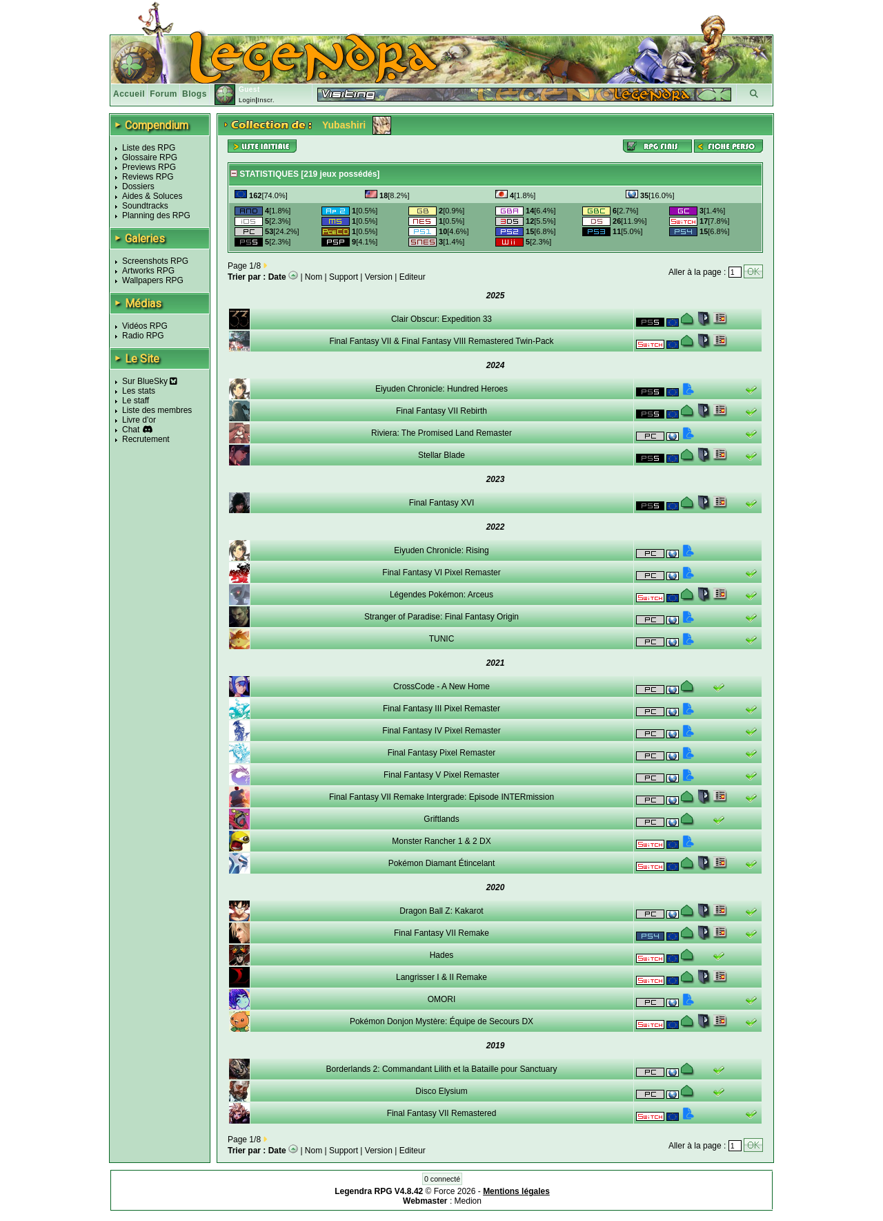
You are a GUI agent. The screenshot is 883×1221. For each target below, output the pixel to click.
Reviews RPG (148, 177)
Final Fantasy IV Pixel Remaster (441, 731)
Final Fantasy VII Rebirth (441, 411)
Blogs (194, 94)
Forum (163, 94)
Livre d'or (139, 420)
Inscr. (266, 100)
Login (247, 100)
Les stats (138, 391)
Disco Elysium (441, 1091)
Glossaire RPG (149, 157)
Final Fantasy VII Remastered (442, 1113)
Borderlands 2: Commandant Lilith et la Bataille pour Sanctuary (441, 1069)
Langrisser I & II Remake (441, 977)
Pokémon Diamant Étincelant (441, 863)
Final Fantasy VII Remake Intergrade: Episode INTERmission (441, 797)
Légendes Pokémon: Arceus (441, 594)
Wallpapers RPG (152, 280)
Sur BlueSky (149, 381)
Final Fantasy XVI (442, 503)
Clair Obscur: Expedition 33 (441, 319)
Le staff (135, 400)
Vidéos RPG (145, 326)
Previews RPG (149, 167)
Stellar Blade (441, 455)
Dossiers (138, 186)
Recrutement (146, 439)
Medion (468, 1201)
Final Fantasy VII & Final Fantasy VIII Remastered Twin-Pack (441, 341)
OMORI (442, 999)
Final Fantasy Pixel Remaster (442, 753)
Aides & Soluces (152, 196)
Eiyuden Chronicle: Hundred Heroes (441, 389)
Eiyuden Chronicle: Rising (441, 550)
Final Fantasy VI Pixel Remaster (441, 572)
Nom (313, 277)
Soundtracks (145, 206)
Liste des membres (157, 410)
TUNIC (442, 639)
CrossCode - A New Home (441, 686)
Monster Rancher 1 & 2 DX (441, 841)
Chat (130, 429)
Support (343, 277)
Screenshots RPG (155, 261)
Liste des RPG (148, 148)
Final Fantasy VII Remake (441, 933)
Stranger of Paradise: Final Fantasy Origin (441, 617)
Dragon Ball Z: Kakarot (441, 911)
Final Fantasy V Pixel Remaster (441, 775)
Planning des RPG (156, 215)
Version (379, 277)
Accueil (129, 94)
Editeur (412, 277)
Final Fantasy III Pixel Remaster (441, 708)
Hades (442, 955)
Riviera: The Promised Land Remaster (441, 433)
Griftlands (441, 819)
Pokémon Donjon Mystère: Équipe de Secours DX (441, 1021)
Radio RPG (143, 335)
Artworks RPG (148, 271)
